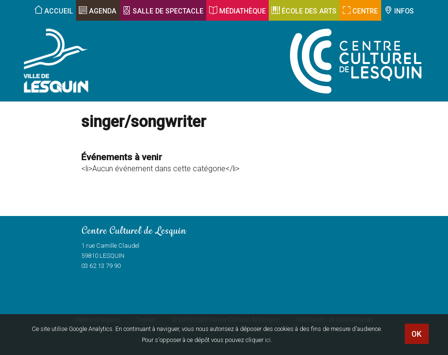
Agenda (102, 11)
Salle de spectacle (168, 11)
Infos (404, 11)
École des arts (309, 11)
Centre (365, 11)
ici (268, 339)
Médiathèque (242, 11)
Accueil (58, 11)
